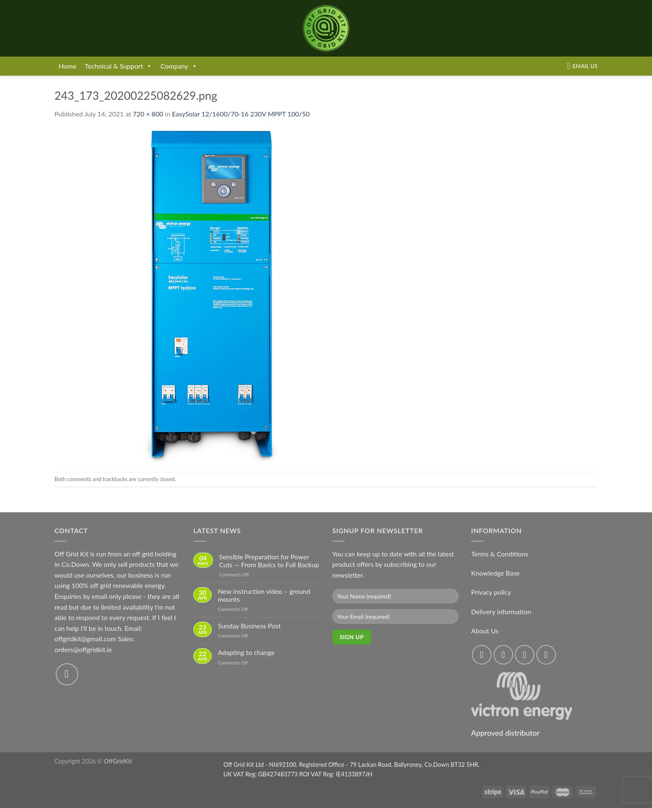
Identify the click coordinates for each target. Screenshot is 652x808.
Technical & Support (118, 66)
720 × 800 (148, 114)
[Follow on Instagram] (503, 655)
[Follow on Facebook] (481, 655)
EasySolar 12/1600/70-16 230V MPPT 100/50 (240, 114)
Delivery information (501, 611)
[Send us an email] (67, 674)
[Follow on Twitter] (524, 655)
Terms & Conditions (500, 554)
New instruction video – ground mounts (264, 595)
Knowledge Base (495, 573)
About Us (485, 631)
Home (68, 66)
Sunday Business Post (249, 626)
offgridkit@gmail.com (85, 638)
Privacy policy (491, 592)
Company (179, 66)
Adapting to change (246, 652)
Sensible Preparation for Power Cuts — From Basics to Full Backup (269, 560)
